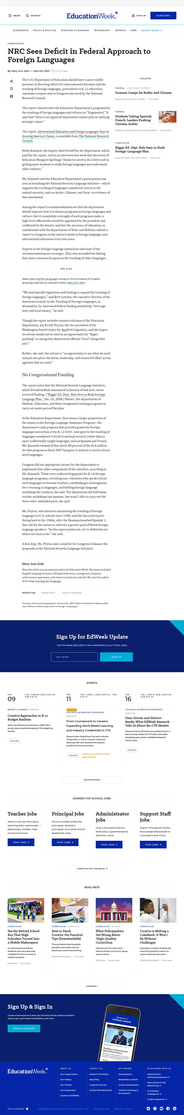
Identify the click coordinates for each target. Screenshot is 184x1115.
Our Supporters (68, 1090)
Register (14, 741)
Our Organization (69, 1074)
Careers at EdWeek (69, 1095)
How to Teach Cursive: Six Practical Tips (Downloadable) (67, 935)
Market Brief (156, 30)
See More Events (92, 780)
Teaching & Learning (79, 30)
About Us (65, 1068)
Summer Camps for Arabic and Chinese (143, 93)
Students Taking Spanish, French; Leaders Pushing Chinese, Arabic (133, 120)
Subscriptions (125, 1074)
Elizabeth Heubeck (61, 956)
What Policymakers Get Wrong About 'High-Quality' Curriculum (110, 936)
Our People (66, 1085)
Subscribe (163, 15)
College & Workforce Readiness (85, 712)
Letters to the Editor (99, 1074)
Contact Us (95, 1068)
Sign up (116, 657)
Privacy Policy (123, 1109)
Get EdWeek (125, 1068)
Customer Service (98, 1085)
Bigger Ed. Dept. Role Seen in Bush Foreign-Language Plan (140, 149)
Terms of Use (101, 1109)
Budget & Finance (18, 709)
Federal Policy (48, 593)
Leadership (25, 30)
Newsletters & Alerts (128, 1079)
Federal (120, 88)
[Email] (74, 657)
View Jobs (21, 842)
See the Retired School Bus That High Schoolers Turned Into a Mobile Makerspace (23, 936)
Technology (106, 30)
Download (73, 926)
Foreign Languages (72, 593)
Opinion (125, 30)
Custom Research (157, 1099)
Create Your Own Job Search (92, 868)
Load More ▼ (92, 986)
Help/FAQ (94, 1079)
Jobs (138, 30)
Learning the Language (43, 278)
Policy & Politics (49, 30)
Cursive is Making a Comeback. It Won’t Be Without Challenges (154, 936)
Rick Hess (100, 960)
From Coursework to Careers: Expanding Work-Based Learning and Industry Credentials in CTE (89, 726)
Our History (65, 1079)
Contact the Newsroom (100, 1090)
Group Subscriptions (128, 1085)
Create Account (24, 1028)
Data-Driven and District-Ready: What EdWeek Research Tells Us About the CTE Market (147, 722)
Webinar (34, 709)
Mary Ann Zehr (76, 282)
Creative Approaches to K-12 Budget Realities (28, 717)
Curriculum (16, 43)
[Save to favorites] (11, 89)
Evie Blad (12, 963)
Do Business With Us (159, 1068)
